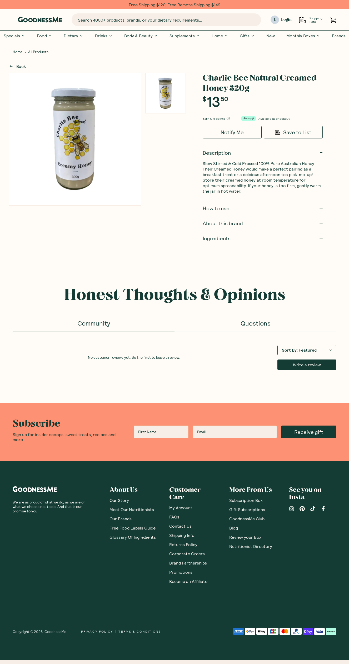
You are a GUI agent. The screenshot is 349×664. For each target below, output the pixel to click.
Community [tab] (93, 323)
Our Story (119, 500)
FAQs (174, 516)
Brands (339, 36)
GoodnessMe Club (247, 518)
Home (220, 36)
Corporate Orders (187, 553)
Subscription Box (246, 500)
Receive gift (308, 432)
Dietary (73, 36)
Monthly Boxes (303, 36)
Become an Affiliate (188, 581)
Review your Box (245, 537)
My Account (180, 507)
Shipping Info (182, 535)
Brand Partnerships (188, 562)
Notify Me (232, 132)
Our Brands (120, 518)
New (270, 36)
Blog (233, 527)
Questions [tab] (256, 323)
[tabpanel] (174, 357)
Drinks (104, 36)
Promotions (180, 572)
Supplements (184, 36)
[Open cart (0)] (333, 20)
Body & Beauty (141, 36)
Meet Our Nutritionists (131, 509)
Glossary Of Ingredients (132, 537)
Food (44, 36)
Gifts (247, 36)
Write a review (307, 364)
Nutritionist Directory (250, 546)
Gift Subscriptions (247, 509)
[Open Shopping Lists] (302, 20)
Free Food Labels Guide (132, 527)
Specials (14, 36)
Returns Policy (183, 544)
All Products (38, 52)
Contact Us (180, 525)
